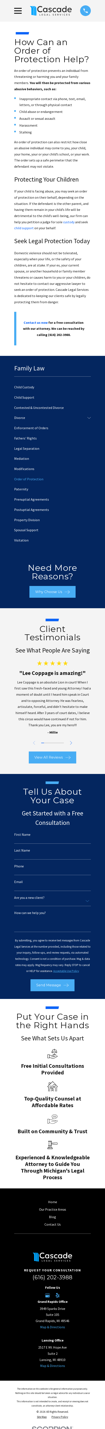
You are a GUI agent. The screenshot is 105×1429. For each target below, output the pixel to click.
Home (52, 1202)
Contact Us (52, 1224)
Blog (52, 1217)
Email (18, 882)
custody (69, 222)
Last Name (22, 850)
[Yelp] (57, 1295)
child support (24, 228)
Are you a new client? (29, 897)
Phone (19, 866)
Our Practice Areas (52, 1209)
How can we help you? (30, 913)
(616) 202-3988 (52, 1277)
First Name (22, 834)
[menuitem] (52, 387)
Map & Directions (52, 1327)
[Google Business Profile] (47, 1295)
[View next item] (71, 743)
